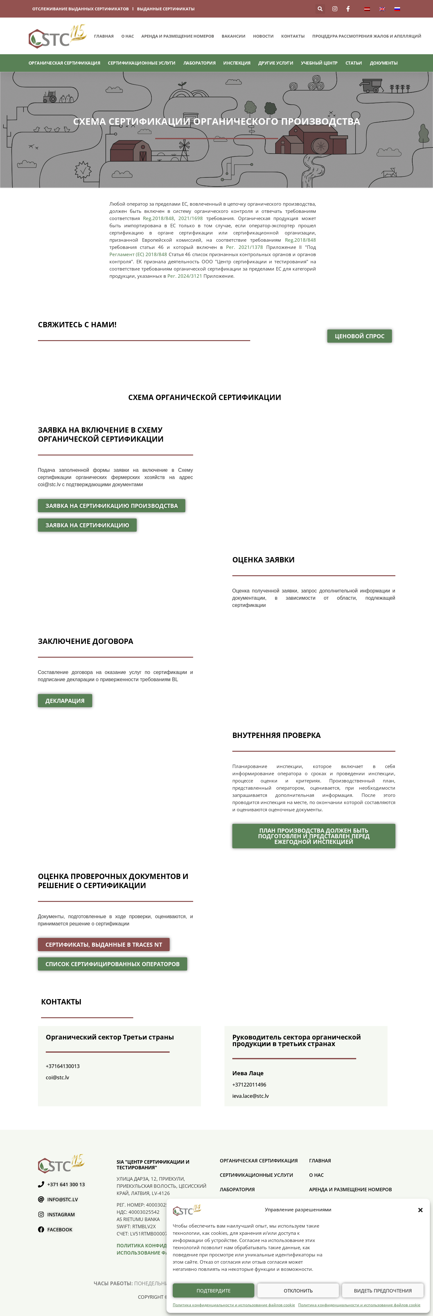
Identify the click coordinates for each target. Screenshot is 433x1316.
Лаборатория (199, 63)
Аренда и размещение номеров (177, 36)
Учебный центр (319, 63)
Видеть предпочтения (383, 1290)
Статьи (354, 63)
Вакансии (234, 36)
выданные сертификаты (166, 9)
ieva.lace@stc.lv (250, 1095)
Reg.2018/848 (158, 218)
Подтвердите (213, 1290)
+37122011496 (249, 1084)
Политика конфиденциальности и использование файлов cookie (234, 1305)
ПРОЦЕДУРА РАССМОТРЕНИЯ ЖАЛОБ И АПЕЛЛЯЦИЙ (366, 36)
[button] (420, 1210)
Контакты (293, 36)
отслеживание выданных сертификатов (80, 9)
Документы (384, 63)
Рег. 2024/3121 (184, 276)
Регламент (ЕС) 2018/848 (138, 254)
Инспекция (237, 63)
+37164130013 (63, 1066)
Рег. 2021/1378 (244, 247)
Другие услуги (275, 63)
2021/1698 (190, 218)
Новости (263, 36)
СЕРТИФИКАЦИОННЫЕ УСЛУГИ (142, 63)
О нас (127, 36)
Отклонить (298, 1290)
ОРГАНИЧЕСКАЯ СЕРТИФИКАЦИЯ (64, 63)
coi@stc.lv (57, 1077)
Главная (104, 36)
